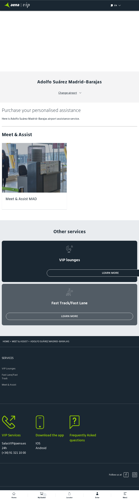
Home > (7, 341)
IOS (38, 443)
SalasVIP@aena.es (14, 443)
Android (41, 448)
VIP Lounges (8, 368)
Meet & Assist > (20, 341)
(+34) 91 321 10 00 (14, 453)
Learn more (69, 316)
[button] (122, 5)
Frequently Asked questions (83, 437)
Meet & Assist (9, 384)
